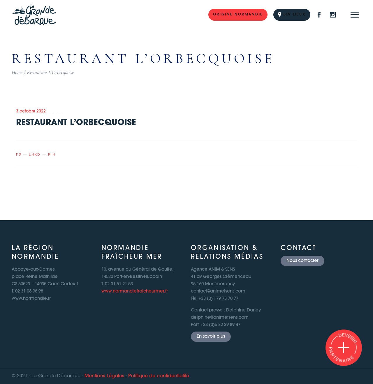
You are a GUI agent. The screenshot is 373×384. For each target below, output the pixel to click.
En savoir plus (211, 336)
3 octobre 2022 (31, 111)
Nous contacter (302, 261)
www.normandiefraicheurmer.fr (134, 291)
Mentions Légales (104, 376)
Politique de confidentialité (158, 376)
